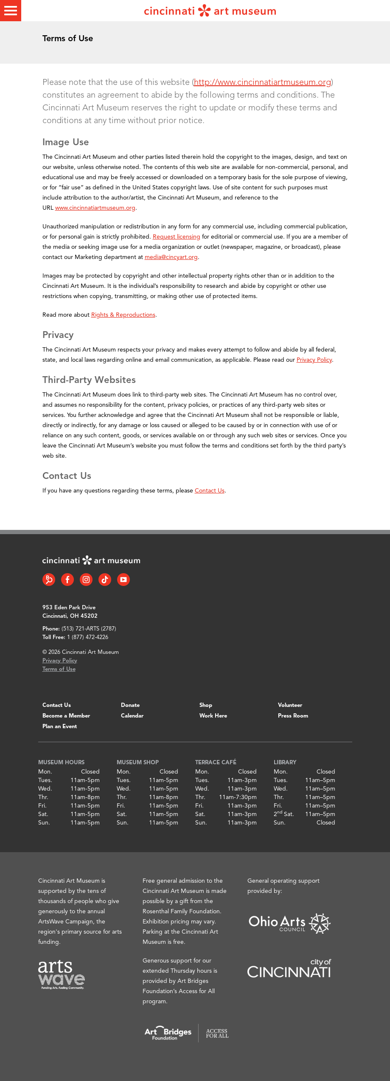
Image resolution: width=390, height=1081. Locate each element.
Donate (130, 705)
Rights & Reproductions (123, 315)
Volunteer (290, 705)
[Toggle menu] (10, 10)
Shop (205, 705)
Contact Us (209, 491)
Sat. (43, 814)
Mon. (45, 772)
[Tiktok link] (104, 579)
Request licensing (176, 237)
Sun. (44, 823)
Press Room (293, 716)
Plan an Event (59, 726)
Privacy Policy (314, 360)
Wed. (45, 789)
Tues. (45, 780)
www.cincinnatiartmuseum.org (95, 208)
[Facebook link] (67, 579)
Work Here (213, 716)
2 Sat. (284, 814)
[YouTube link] (123, 579)
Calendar (132, 716)
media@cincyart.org (171, 257)
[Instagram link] (86, 579)
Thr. (43, 797)
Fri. (42, 806)
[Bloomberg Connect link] (48, 579)
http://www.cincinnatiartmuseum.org (262, 83)
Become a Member (66, 716)
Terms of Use (59, 669)
